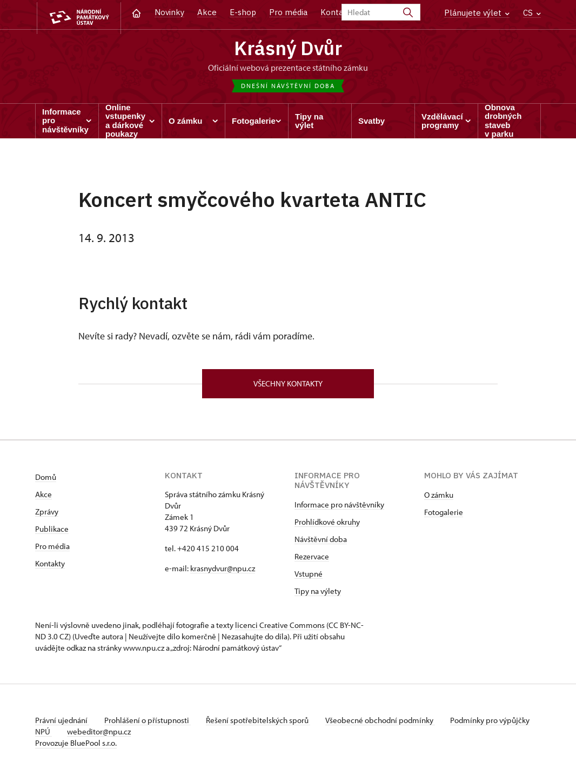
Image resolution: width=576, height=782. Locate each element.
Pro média (288, 12)
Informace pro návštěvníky (339, 508)
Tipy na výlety (317, 594)
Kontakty (50, 567)
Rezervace (311, 559)
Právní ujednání (62, 723)
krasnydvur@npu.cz (222, 571)
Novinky (169, 12)
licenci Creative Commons (280, 628)
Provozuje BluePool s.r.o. (76, 746)
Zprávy (46, 515)
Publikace (52, 532)
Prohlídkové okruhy (327, 525)
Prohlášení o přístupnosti (149, 723)
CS (532, 13)
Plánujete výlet (477, 13)
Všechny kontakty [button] (288, 385)
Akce (207, 12)
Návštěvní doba (320, 542)
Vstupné (308, 577)
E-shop (243, 12)
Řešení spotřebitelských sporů (262, 723)
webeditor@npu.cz (133, 735)
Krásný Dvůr (288, 49)
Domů (45, 480)
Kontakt (335, 12)
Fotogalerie (443, 515)
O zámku (438, 498)
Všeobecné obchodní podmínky (386, 723)
